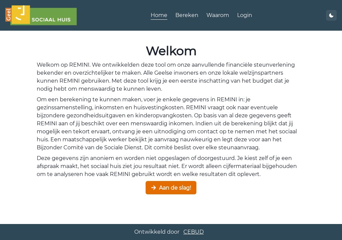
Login (244, 15)
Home (159, 15)
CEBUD (193, 232)
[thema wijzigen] (331, 15)
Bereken (186, 15)
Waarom (217, 15)
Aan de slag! (171, 188)
